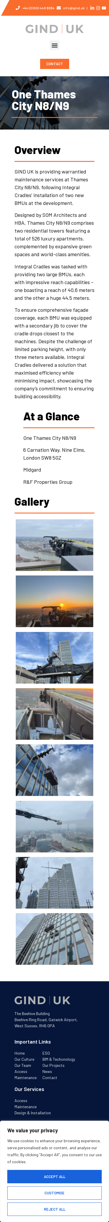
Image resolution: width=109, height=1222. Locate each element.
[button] (54, 45)
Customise (54, 1193)
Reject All (54, 1209)
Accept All (54, 1176)
